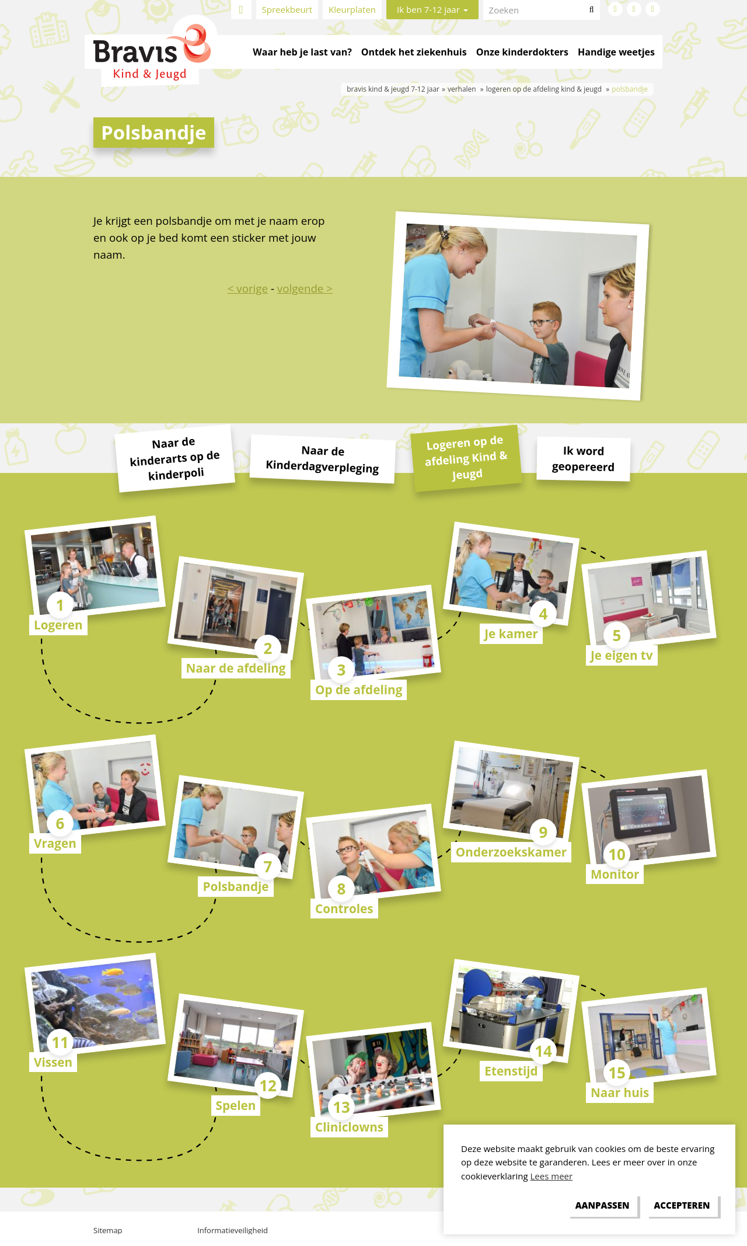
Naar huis (620, 1092)
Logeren (58, 625)
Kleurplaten (352, 9)
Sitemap (108, 1230)
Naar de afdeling (236, 668)
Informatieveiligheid (232, 1230)
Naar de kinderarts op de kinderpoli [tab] (174, 458)
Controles (344, 908)
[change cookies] (602, 1206)
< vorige (248, 288)
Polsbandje (235, 886)
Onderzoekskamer (511, 852)
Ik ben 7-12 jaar (432, 9)
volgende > (305, 288)
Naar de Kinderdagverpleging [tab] (322, 458)
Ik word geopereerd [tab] (583, 458)
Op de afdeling (358, 689)
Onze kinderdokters (522, 52)
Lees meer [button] (551, 1176)
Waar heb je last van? (302, 52)
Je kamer (511, 633)
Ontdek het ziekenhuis (414, 52)
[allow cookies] (682, 1206)
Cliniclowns (349, 1127)
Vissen (53, 1062)
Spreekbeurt (287, 9)
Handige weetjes (616, 52)
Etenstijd (510, 1071)
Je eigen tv (622, 655)
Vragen (55, 843)
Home (241, 9)
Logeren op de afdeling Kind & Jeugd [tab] (466, 457)
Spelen (236, 1105)
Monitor (615, 874)
